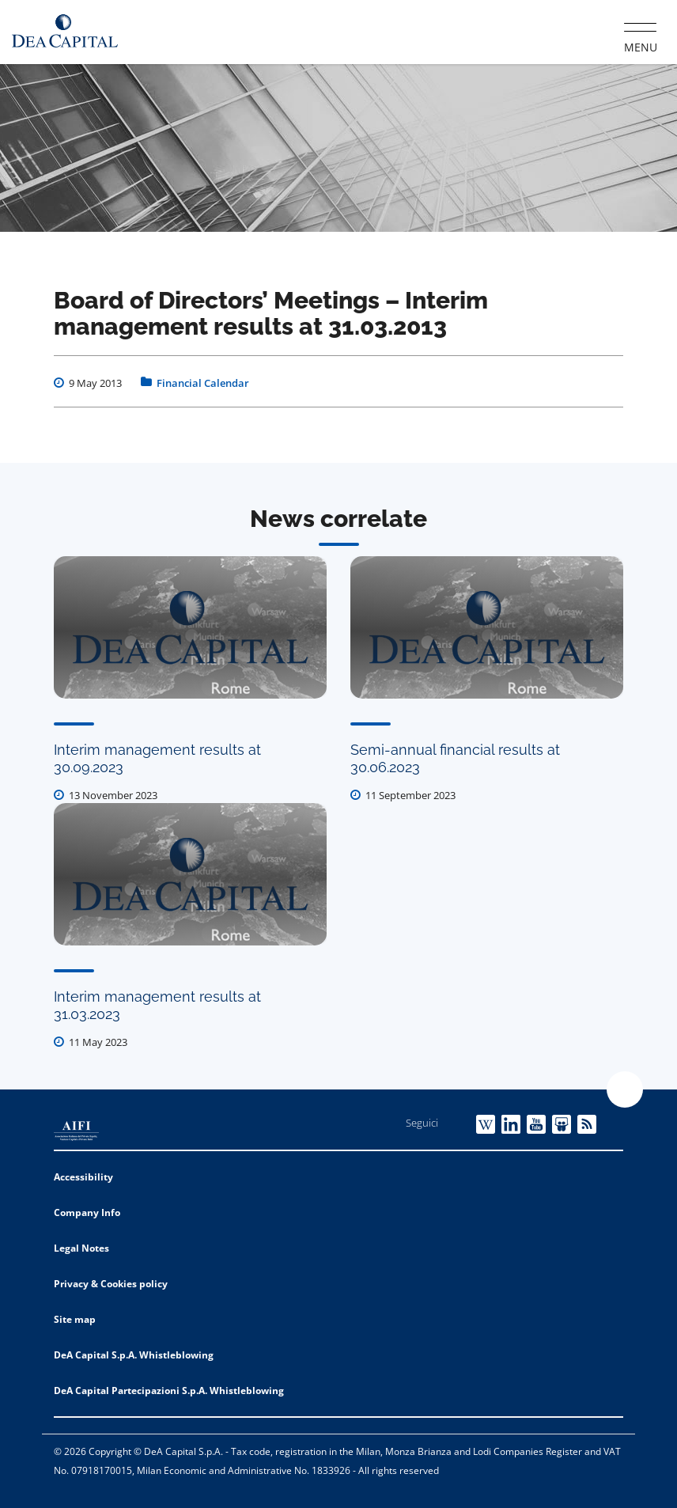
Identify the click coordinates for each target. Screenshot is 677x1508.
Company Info (87, 1212)
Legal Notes (81, 1248)
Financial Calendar (203, 383)
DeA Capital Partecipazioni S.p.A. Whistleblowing (169, 1390)
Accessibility (83, 1177)
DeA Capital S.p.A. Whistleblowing (134, 1355)
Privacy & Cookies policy (111, 1283)
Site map (75, 1319)
